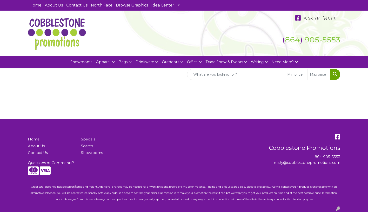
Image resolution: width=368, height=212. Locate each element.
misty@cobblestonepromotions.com (307, 162)
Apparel (103, 62)
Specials (88, 139)
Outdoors (170, 62)
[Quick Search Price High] (318, 74)
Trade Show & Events (224, 62)
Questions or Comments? (51, 163)
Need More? (283, 62)
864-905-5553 (327, 157)
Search (87, 146)
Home (35, 5)
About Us (54, 5)
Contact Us (76, 5)
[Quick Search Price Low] (296, 74)
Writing (257, 62)
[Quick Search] (236, 74)
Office (192, 62)
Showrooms (81, 62)
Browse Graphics (132, 5)
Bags (123, 62)
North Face (102, 5)
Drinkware (144, 62)
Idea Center (162, 5)
